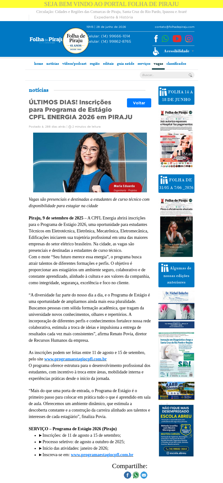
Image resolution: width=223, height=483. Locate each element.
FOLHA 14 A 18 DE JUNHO (176, 95)
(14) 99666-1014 (108, 36)
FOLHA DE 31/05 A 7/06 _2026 (176, 183)
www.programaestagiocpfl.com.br (75, 359)
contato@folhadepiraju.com (174, 26)
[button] (173, 51)
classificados (176, 63)
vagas (158, 63)
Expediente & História (113, 17)
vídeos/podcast (74, 63)
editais (108, 63)
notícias (52, 63)
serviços (144, 63)
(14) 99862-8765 (108, 41)
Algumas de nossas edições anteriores (176, 274)
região (95, 63)
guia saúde (125, 63)
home (38, 63)
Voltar (139, 103)
